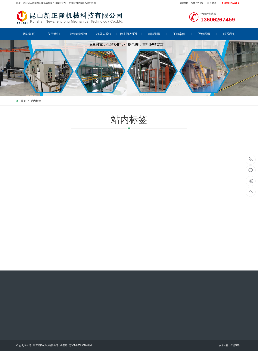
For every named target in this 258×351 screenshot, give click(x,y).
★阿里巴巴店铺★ (230, 3)
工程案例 (182, 34)
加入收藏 (211, 3)
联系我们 (229, 34)
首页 (23, 101)
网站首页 (32, 34)
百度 (193, 3)
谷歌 (199, 3)
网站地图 (183, 3)
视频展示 (207, 34)
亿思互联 (235, 345)
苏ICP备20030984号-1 (80, 345)
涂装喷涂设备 (81, 34)
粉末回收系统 (130, 34)
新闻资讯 (157, 34)
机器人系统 (106, 34)
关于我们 (57, 34)
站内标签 (36, 101)
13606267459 (251, 159)
